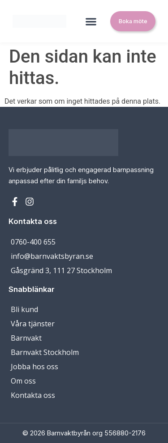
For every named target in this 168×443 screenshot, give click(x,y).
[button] (91, 21)
